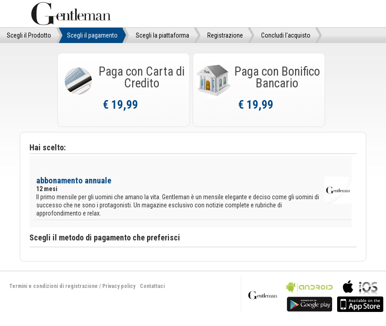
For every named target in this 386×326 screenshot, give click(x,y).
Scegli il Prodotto (29, 35)
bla (309, 295)
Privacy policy (118, 286)
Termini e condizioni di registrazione (53, 286)
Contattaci (152, 286)
